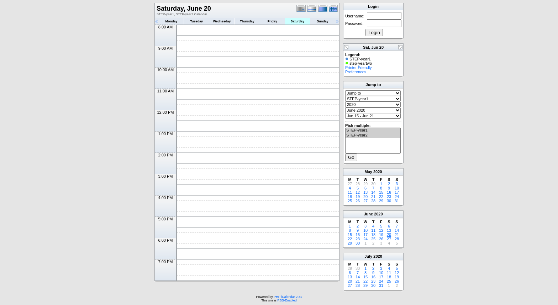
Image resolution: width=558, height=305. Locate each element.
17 (397, 192)
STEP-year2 (373, 135)
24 (397, 196)
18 (350, 196)
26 (358, 201)
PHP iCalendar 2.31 (288, 297)
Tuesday (196, 21)
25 (350, 201)
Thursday (247, 21)
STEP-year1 (373, 130)
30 (389, 201)
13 (365, 192)
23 (389, 196)
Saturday (298, 21)
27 (365, 201)
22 (381, 196)
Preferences (355, 72)
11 (350, 192)
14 (373, 192)
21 (373, 196)
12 (358, 192)
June (368, 214)
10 (397, 188)
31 (397, 201)
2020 (377, 172)
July (368, 256)
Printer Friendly (358, 67)
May (368, 172)
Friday (272, 21)
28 (373, 201)
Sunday (322, 21)
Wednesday (222, 21)
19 (358, 196)
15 (381, 192)
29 (381, 201)
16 (389, 192)
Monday (171, 21)
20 (365, 196)
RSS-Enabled (287, 300)
